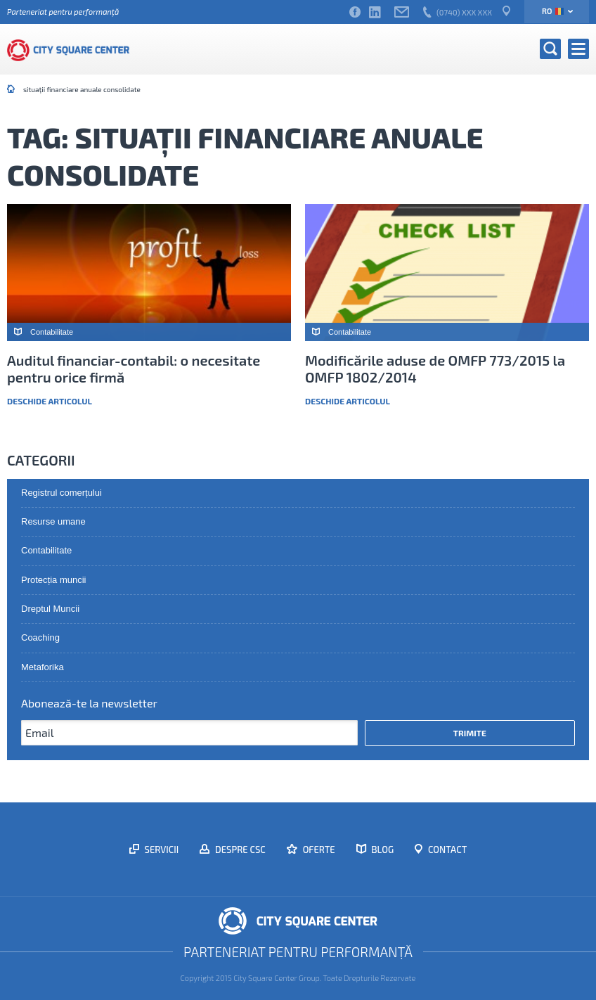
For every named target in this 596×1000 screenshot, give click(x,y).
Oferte (318, 849)
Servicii (161, 849)
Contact (446, 849)
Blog (382, 849)
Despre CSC (239, 849)
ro (553, 10)
